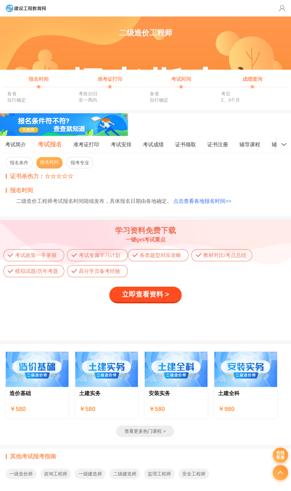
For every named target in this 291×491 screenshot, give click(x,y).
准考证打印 (86, 144)
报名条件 (19, 162)
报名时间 (49, 162)
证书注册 (217, 144)
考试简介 (15, 144)
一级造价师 (21, 473)
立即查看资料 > (145, 294)
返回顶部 (280, 472)
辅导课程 (249, 144)
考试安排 (121, 144)
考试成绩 (153, 144)
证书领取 (185, 144)
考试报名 (49, 144)
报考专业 (80, 162)
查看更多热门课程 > (145, 431)
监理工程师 (159, 473)
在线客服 (280, 455)
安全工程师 (193, 473)
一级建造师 (90, 473)
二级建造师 (124, 473)
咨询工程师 (55, 473)
